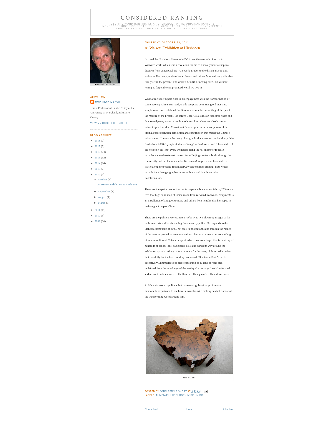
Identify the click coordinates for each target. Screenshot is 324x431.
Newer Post (151, 409)
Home (189, 409)
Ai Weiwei (162, 395)
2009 (98, 221)
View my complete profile (109, 123)
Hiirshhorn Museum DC (186, 395)
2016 (98, 151)
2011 (98, 209)
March (102, 202)
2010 (98, 215)
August (102, 197)
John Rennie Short (108, 102)
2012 (98, 174)
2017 (98, 146)
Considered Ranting (162, 18)
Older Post (228, 409)
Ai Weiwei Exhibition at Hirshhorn (117, 184)
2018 (98, 140)
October (103, 179)
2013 (98, 168)
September (104, 191)
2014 (98, 163)
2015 (98, 157)
